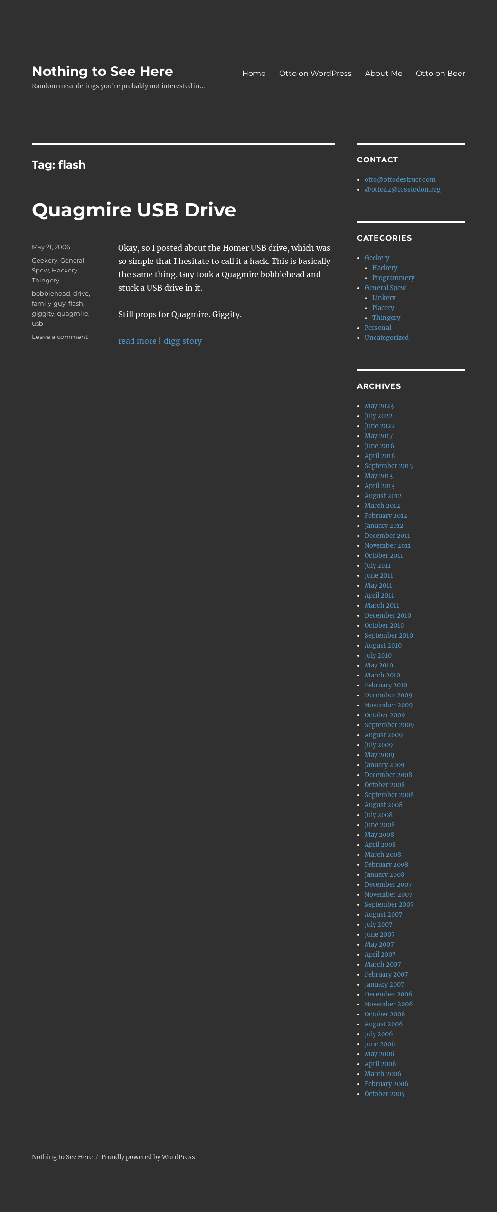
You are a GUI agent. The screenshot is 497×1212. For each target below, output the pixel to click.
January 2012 (384, 526)
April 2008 (380, 845)
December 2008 (388, 775)
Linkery (383, 298)
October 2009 (385, 715)
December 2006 (389, 994)
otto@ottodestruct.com (400, 180)
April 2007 (380, 954)
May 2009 (379, 755)
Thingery (45, 280)
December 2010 (388, 615)
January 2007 (384, 984)
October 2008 (385, 785)
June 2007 (380, 934)
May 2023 (379, 406)
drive (81, 293)
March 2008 (383, 855)
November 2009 (389, 705)
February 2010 (386, 685)
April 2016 (380, 456)
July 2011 (378, 566)
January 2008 (384, 875)
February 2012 (386, 516)
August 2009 (384, 735)
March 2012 (382, 506)
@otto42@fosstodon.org (403, 190)
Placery (383, 308)
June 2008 (380, 825)
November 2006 (389, 1004)
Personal (378, 328)
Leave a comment (60, 336)
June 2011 (379, 576)
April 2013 (379, 486)
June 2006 (380, 1044)
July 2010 (378, 655)
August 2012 (383, 496)
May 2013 (379, 476)
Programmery (393, 278)
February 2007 (386, 974)
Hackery (64, 270)
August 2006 (384, 1024)
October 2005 (385, 1094)
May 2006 (379, 1054)
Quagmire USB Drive (134, 209)
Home (254, 73)
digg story (183, 341)
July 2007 (379, 925)
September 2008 (389, 795)
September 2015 (389, 466)
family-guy (49, 303)
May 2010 (379, 665)
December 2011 (387, 536)
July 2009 (379, 745)
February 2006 (387, 1084)
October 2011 (384, 556)
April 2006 (380, 1064)
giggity (43, 313)
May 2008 (379, 835)
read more (137, 341)
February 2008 (386, 865)
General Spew (385, 288)
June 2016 (379, 446)
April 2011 (379, 596)
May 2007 (379, 944)
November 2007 (389, 895)
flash (75, 303)
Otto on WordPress (315, 73)
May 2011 (378, 586)
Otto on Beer (440, 73)
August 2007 (384, 915)
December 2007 (388, 885)
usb (37, 323)
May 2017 (379, 436)
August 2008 (384, 805)
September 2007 (389, 905)
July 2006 (379, 1034)
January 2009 (385, 765)
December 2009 (389, 695)
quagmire (72, 313)
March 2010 (382, 675)
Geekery (44, 260)
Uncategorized (387, 338)
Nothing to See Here (102, 71)
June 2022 (380, 426)
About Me (384, 73)
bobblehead (51, 293)
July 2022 (379, 416)
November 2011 (388, 546)
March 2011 (382, 605)
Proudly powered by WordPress (148, 1157)
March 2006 (383, 1074)
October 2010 (384, 625)
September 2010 (389, 635)
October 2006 (385, 1014)
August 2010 (383, 645)
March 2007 (383, 964)
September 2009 (389, 725)
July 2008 (379, 815)
